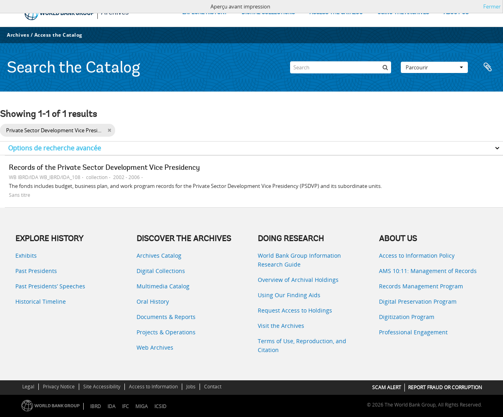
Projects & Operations (166, 332)
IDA (111, 406)
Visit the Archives (281, 325)
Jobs (191, 386)
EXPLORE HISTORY (204, 12)
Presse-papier (488, 67)
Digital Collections (161, 271)
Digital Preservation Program (418, 301)
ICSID (160, 406)
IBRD (95, 406)
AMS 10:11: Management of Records (428, 271)
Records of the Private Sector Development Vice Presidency (104, 168)
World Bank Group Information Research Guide (299, 260)
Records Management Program (421, 286)
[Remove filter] (109, 130)
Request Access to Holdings (295, 310)
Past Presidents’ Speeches (50, 286)
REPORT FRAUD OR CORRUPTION (445, 387)
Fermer (492, 6)
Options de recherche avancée (54, 148)
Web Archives (155, 347)
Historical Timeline (40, 301)
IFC (125, 406)
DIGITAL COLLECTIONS (268, 12)
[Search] (340, 67)
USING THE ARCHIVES (403, 12)
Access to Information (153, 386)
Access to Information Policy (417, 255)
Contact (212, 386)
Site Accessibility (101, 386)
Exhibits (26, 255)
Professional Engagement (413, 332)
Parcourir (434, 67)
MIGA (141, 406)
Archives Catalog (159, 255)
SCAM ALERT (386, 387)
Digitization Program (406, 317)
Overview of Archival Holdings (298, 280)
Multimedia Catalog (163, 286)
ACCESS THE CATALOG (336, 12)
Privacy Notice (59, 386)
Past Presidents (36, 271)
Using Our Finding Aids (289, 295)
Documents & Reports (166, 317)
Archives (18, 34)
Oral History (153, 301)
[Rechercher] (385, 67)
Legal (28, 386)
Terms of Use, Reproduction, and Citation (302, 345)
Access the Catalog (58, 34)
